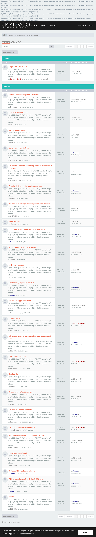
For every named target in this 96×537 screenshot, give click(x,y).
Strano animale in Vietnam (19, 148)
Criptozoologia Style (42, 79)
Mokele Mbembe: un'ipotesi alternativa (24, 95)
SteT (12, 125)
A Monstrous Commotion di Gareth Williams (26, 479)
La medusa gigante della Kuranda (22, 427)
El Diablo (76, 270)
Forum (34, 25)
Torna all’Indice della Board (11, 522)
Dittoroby (13, 313)
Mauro (75, 153)
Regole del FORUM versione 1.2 (21, 66)
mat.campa (14, 448)
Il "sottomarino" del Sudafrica (21, 392)
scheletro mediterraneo (18, 112)
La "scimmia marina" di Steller (20, 409)
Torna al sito (52, 25)
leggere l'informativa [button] (26, 534)
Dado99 (76, 71)
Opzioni (61, 516)
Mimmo (13, 224)
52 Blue (12, 497)
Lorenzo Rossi (15, 79)
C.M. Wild (13, 216)
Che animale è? (15, 318)
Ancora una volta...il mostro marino (22, 247)
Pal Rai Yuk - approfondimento (21, 300)
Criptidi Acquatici (11, 42)
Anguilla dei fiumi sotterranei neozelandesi (25, 186)
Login (91, 25)
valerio (75, 117)
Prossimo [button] (90, 46)
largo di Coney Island (17, 130)
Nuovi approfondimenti (18, 453)
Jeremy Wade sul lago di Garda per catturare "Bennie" (30, 204)
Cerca (42, 25)
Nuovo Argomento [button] (9, 52)
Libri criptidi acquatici (17, 356)
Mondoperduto (15, 107)
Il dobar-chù (13, 374)
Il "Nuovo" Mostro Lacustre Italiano (22, 471)
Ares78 (12, 142)
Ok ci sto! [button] (85, 532)
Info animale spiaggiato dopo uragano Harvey (27, 435)
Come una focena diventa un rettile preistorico (27, 229)
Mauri (12, 404)
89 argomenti (69, 46)
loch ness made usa (16, 265)
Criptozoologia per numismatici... (22, 283)
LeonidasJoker (15, 160)
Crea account (82, 25)
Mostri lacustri (14, 221)
